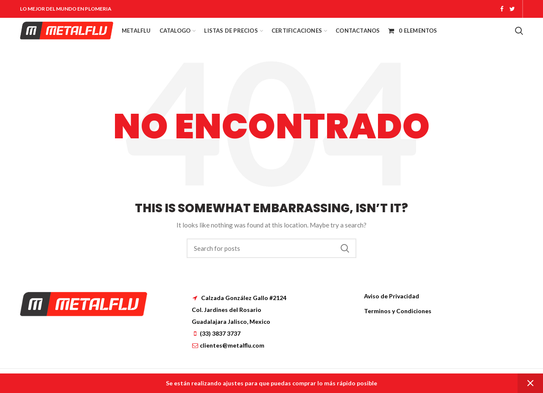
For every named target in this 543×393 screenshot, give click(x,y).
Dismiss (530, 383)
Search (344, 248)
